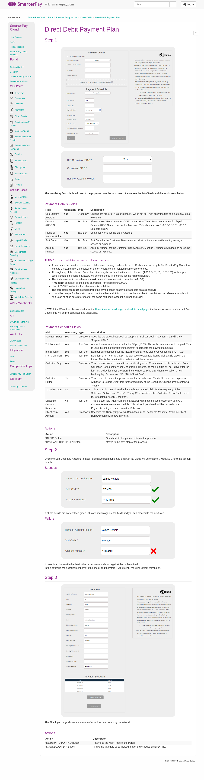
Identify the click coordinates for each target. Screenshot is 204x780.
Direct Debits (86, 17)
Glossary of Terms (18, 386)
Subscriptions (21, 217)
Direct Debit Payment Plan (107, 17)
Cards (18, 179)
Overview (19, 93)
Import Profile (21, 240)
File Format (20, 234)
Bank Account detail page (109, 309)
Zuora (12, 361)
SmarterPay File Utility (20, 374)
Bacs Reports (21, 173)
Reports (18, 185)
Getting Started (17, 67)
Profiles (18, 223)
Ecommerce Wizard (19, 81)
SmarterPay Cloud (36, 17)
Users (17, 228)
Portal (50, 17)
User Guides (16, 37)
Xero (12, 356)
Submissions (21, 160)
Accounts (19, 103)
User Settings (21, 197)
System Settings (22, 202)
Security (14, 72)
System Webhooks (18, 345)
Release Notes (17, 47)
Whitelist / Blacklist (23, 297)
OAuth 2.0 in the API (19, 322)
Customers (20, 98)
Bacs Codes (15, 341)
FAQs (12, 42)
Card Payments (22, 131)
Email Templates (22, 246)
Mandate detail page (138, 309)
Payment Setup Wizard (67, 17)
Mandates (19, 110)
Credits (18, 154)
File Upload (20, 167)
